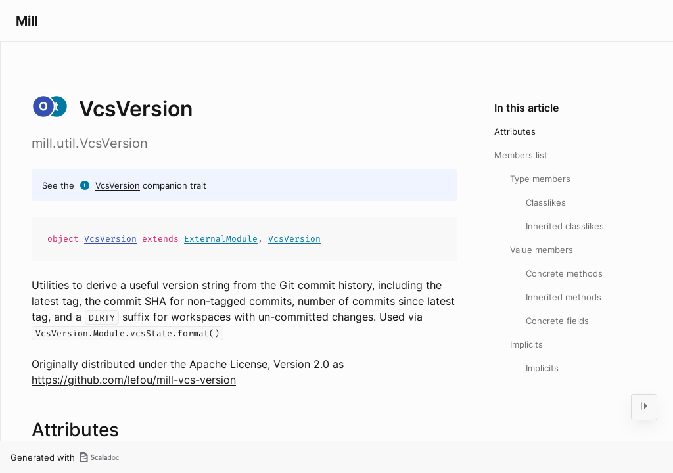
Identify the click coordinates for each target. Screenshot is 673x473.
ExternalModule (221, 238)
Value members (541, 249)
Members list (520, 155)
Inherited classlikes (565, 226)
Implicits (526, 344)
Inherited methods (563, 297)
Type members (540, 178)
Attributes (515, 131)
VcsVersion (117, 185)
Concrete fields (557, 320)
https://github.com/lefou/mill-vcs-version (134, 379)
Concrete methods (564, 273)
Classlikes (546, 202)
